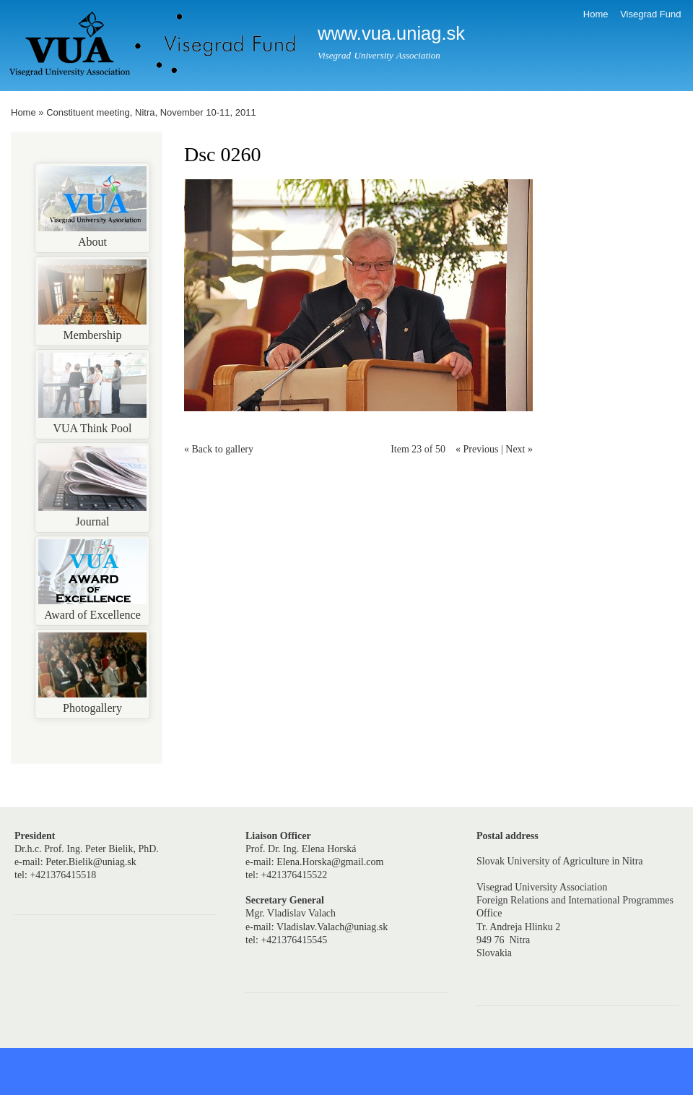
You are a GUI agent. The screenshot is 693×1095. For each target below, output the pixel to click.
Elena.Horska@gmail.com (329, 861)
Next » (519, 449)
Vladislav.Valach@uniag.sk (332, 927)
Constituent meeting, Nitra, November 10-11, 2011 (151, 112)
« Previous (477, 449)
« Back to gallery (218, 449)
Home (596, 14)
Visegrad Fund (650, 14)
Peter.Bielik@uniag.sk (90, 861)
